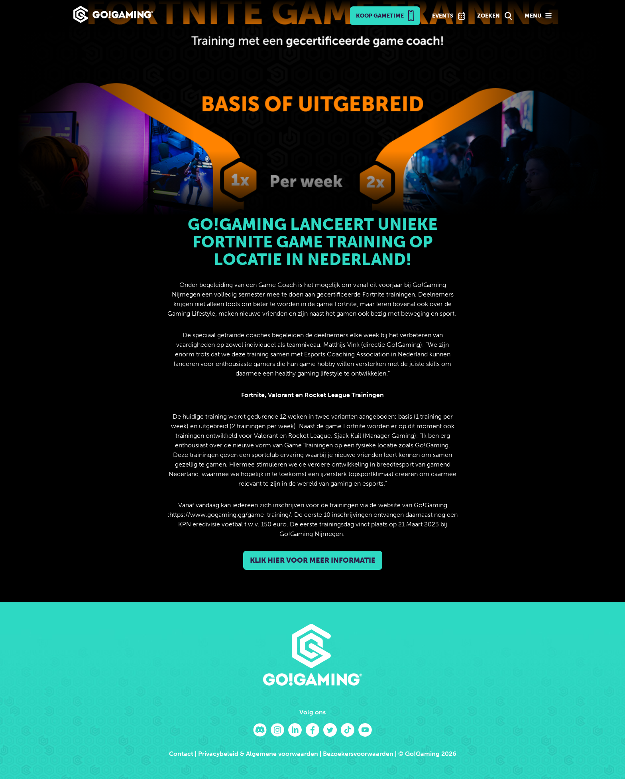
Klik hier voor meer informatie (312, 560)
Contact (181, 753)
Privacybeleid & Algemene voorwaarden (258, 753)
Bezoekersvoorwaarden (358, 753)
